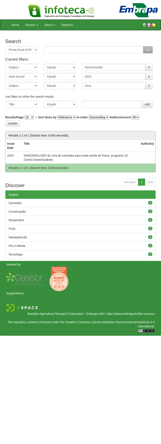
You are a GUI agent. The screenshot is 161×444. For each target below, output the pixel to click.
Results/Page (14, 117)
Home (15, 25)
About (50, 25)
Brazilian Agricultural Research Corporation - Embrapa (63, 313)
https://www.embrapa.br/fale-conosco (131, 313)
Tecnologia (16, 254)
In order (82, 117)
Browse (32, 25)
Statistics (67, 25)
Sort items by (47, 117)
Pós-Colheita (17, 246)
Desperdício (16, 220)
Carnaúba (15, 203)
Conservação (17, 211)
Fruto (12, 228)
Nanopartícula (18, 237)
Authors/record (119, 117)
